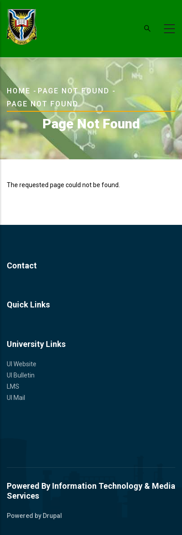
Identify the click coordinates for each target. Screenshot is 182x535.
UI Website (21, 364)
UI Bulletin (21, 375)
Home (19, 91)
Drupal (52, 515)
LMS (13, 386)
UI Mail (16, 397)
